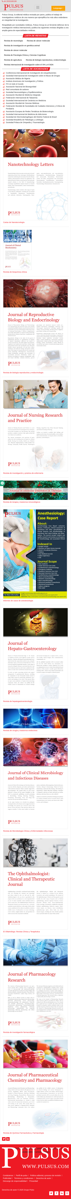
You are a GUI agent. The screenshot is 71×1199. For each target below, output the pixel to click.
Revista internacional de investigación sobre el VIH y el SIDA (28, 65)
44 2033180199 (9, 1)
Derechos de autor (43, 1178)
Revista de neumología (13, 41)
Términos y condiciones (23, 1178)
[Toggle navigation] (37, 7)
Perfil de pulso (21, 1175)
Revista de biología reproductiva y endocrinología (46, 60)
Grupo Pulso (29, 1190)
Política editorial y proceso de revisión (45, 1175)
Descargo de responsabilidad (15, 1181)
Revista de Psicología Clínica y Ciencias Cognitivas (25, 55)
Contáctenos (8, 1175)
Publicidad (7, 1178)
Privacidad (33, 1181)
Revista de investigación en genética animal (22, 46)
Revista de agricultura (13, 60)
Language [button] (57, 8)
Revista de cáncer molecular (38, 41)
